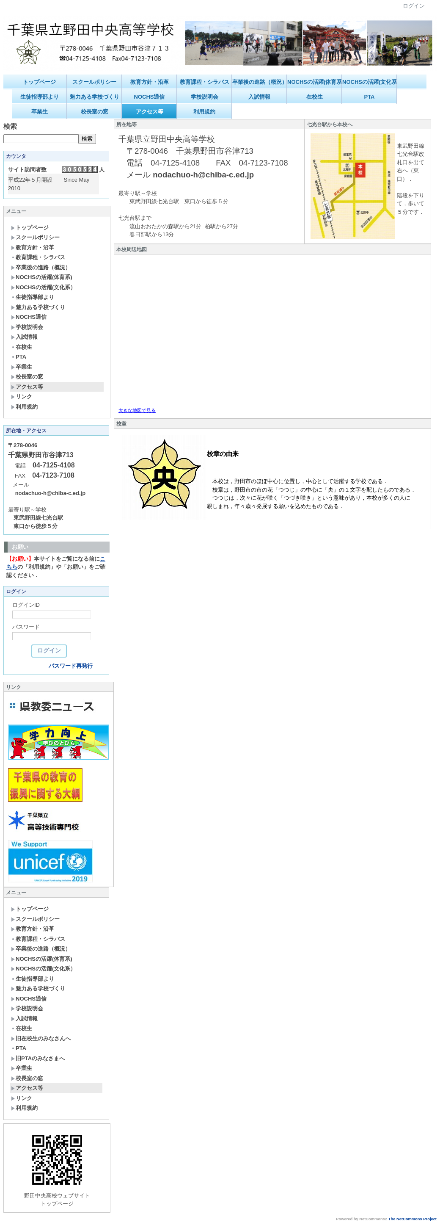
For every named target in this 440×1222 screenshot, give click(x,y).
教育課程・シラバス (204, 82)
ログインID (26, 605)
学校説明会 (204, 97)
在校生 (314, 97)
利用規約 (204, 111)
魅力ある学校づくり (94, 97)
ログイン (414, 6)
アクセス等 (149, 111)
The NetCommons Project (412, 1219)
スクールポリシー (94, 82)
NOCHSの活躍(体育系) (314, 82)
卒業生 (39, 111)
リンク (21, 396)
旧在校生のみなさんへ (41, 1038)
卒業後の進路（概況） (259, 82)
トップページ (39, 82)
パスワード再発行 (71, 666)
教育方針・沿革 (149, 82)
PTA (369, 97)
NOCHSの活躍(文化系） (369, 82)
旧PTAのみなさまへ (38, 1058)
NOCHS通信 (149, 97)
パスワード (26, 627)
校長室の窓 (94, 111)
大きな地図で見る (137, 410)
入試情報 (259, 97)
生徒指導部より (39, 97)
